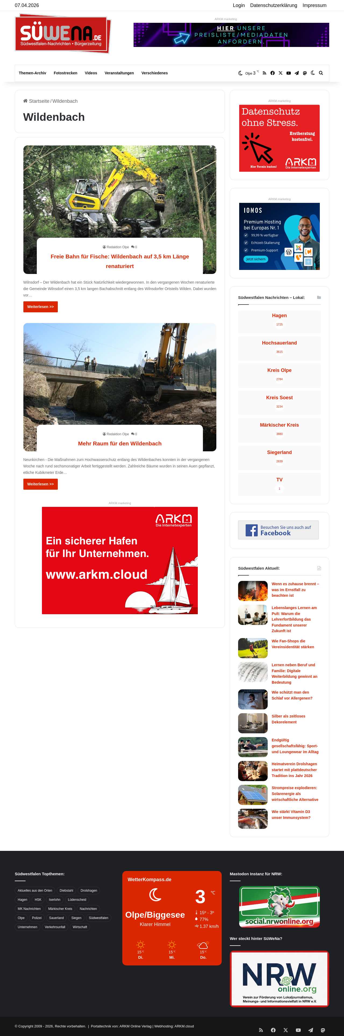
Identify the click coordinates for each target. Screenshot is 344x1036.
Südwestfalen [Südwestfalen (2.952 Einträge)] (98, 918)
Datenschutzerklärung (273, 5)
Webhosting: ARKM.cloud (174, 1026)
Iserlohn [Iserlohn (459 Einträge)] (54, 900)
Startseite (36, 101)
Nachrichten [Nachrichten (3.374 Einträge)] (88, 909)
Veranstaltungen (119, 73)
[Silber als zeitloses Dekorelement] (253, 723)
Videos (91, 73)
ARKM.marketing (225, 19)
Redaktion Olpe (118, 247)
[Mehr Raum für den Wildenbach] (120, 387)
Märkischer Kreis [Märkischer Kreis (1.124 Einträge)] (60, 909)
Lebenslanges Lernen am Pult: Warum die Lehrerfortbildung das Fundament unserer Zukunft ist (294, 619)
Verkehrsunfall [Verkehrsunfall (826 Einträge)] (55, 927)
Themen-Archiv (32, 73)
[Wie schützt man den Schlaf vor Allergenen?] (253, 699)
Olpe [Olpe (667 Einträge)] (21, 918)
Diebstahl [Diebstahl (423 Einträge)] (66, 890)
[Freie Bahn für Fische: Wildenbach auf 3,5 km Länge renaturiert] (120, 209)
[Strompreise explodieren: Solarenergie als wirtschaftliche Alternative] (253, 795)
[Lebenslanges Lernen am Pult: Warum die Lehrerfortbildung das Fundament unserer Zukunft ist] (253, 615)
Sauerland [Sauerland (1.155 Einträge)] (56, 918)
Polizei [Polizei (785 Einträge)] (36, 918)
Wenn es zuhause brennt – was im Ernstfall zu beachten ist (295, 590)
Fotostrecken (65, 73)
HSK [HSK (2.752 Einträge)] (38, 900)
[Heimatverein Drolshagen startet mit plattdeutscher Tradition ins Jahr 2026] (253, 771)
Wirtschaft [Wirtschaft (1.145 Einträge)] (80, 927)
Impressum (315, 5)
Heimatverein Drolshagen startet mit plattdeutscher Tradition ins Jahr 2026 (294, 770)
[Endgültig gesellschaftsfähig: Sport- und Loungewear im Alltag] (253, 747)
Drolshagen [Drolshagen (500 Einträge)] (89, 890)
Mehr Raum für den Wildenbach (119, 442)
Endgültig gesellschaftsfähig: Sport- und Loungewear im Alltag (295, 746)
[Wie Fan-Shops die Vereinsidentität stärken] (253, 648)
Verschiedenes (154, 73)
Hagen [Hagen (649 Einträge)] (22, 900)
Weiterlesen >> (40, 307)
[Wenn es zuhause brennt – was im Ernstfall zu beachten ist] (253, 591)
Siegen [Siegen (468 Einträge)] (76, 918)
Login (239, 5)
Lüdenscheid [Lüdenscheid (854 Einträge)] (77, 900)
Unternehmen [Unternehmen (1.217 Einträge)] (27, 927)
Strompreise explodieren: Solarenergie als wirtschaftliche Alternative (295, 793)
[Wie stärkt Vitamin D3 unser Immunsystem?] (253, 819)
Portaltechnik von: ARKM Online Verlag (121, 1026)
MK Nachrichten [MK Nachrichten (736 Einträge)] (29, 909)
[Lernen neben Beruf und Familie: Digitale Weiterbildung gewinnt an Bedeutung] (253, 672)
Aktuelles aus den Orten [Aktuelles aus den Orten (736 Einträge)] (35, 890)
